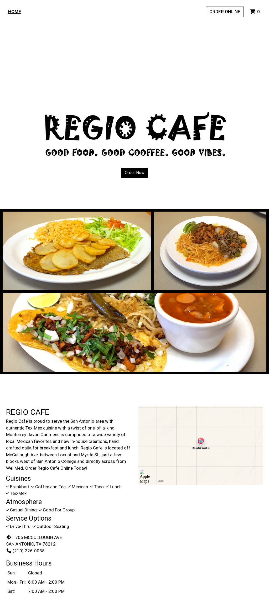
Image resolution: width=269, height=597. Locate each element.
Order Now (134, 172)
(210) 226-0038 (25, 550)
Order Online (224, 11)
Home (14, 11)
